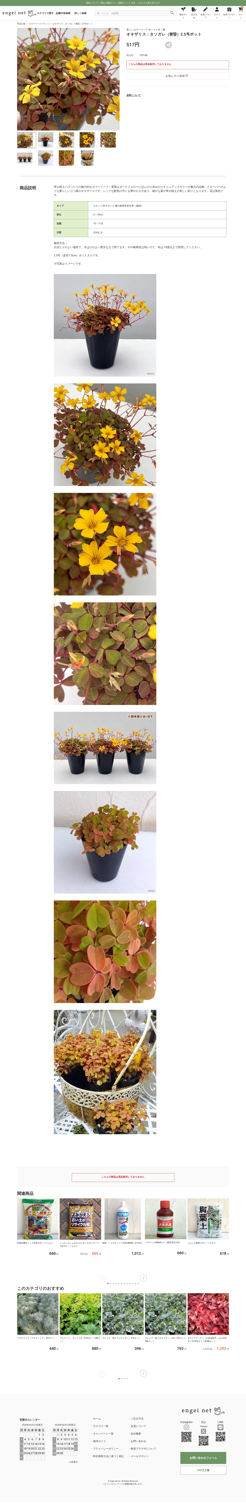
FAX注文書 (203, 1470)
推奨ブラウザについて (143, 1448)
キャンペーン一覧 (103, 1433)
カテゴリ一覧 (100, 1426)
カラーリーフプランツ (39, 24)
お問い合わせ (138, 1441)
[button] (143, 1278)
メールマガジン (140, 1456)
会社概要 (136, 1433)
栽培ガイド (99, 1441)
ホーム (97, 1418)
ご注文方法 (137, 1418)
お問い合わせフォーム (203, 1457)
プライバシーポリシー (106, 1448)
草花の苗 (21, 24)
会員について (138, 1426)
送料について (133, 95)
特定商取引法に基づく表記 (108, 1456)
